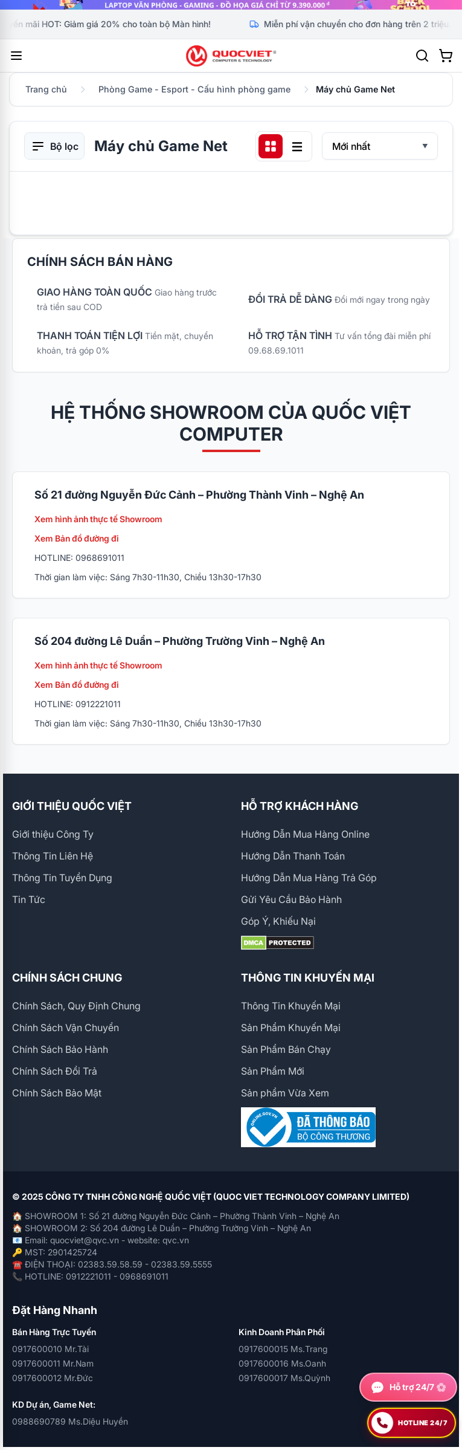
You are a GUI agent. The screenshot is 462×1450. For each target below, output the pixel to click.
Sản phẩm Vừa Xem (285, 1093)
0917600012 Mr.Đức (52, 1378)
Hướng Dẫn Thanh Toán (293, 856)
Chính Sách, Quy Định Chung (76, 1006)
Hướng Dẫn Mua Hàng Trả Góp (309, 878)
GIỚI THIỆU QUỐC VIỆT (72, 806)
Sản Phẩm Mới (272, 1071)
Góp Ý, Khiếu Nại (278, 921)
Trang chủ (46, 89)
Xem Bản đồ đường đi (76, 538)
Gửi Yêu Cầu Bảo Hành (291, 899)
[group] (231, 5)
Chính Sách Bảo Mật (56, 1093)
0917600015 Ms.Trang (283, 1349)
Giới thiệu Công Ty (53, 834)
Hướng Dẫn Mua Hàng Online (305, 834)
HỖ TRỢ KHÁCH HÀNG (299, 806)
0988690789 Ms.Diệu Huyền (70, 1421)
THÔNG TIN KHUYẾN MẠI (307, 977)
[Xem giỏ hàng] (445, 55)
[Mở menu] (16, 55)
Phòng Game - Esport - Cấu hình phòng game (194, 89)
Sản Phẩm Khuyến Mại (291, 1027)
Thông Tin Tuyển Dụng (62, 878)
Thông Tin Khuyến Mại (291, 1006)
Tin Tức (28, 899)
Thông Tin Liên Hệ (52, 856)
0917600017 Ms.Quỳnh (284, 1378)
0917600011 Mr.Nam (53, 1363)
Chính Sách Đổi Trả (54, 1071)
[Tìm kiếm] (422, 55)
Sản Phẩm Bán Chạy (286, 1049)
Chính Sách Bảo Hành (60, 1049)
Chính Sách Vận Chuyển (65, 1027)
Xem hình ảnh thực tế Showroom (98, 519)
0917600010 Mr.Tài (50, 1349)
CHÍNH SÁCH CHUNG (67, 977)
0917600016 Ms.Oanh (282, 1363)
